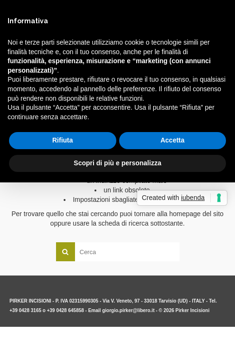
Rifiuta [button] (62, 140)
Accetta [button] (172, 140)
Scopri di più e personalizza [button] (117, 163)
